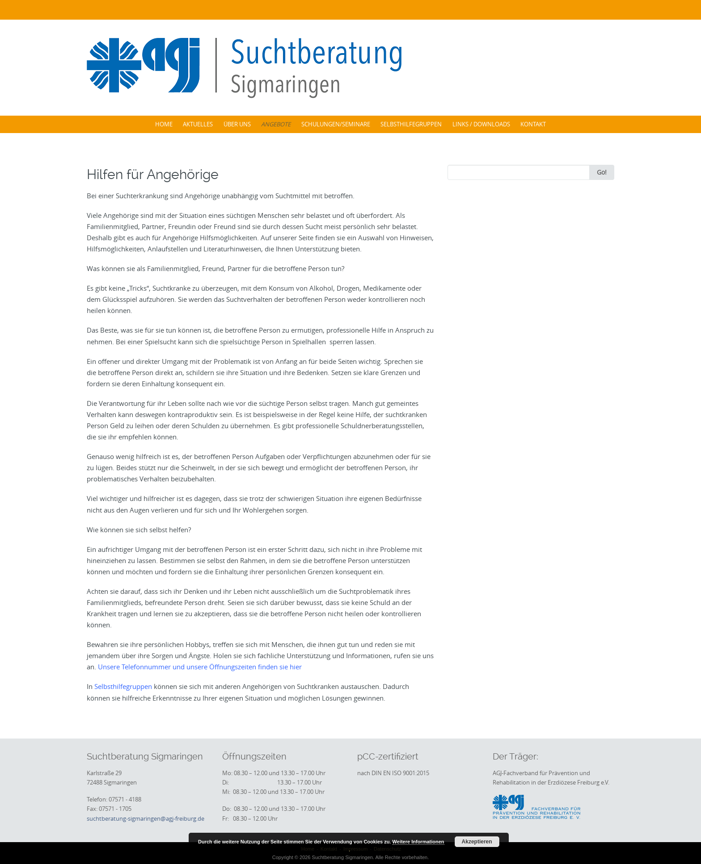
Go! (602, 172)
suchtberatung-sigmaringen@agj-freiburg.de (145, 818)
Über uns (237, 124)
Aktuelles (198, 124)
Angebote (276, 124)
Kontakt (533, 124)
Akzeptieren (477, 842)
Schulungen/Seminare (335, 124)
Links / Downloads (481, 124)
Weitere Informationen (418, 841)
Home (164, 124)
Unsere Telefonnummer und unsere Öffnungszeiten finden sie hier (200, 666)
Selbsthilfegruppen (411, 124)
